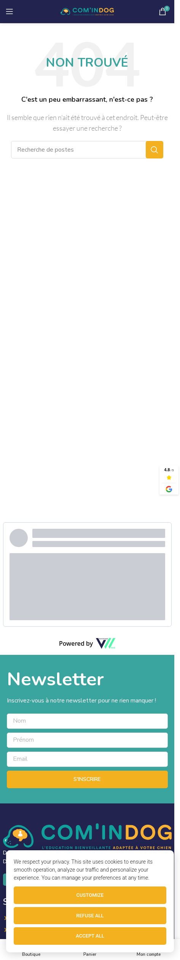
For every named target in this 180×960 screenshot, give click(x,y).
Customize (90, 895)
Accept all (90, 936)
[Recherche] (87, 149)
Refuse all (90, 915)
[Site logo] (87, 11)
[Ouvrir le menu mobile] (9, 11)
